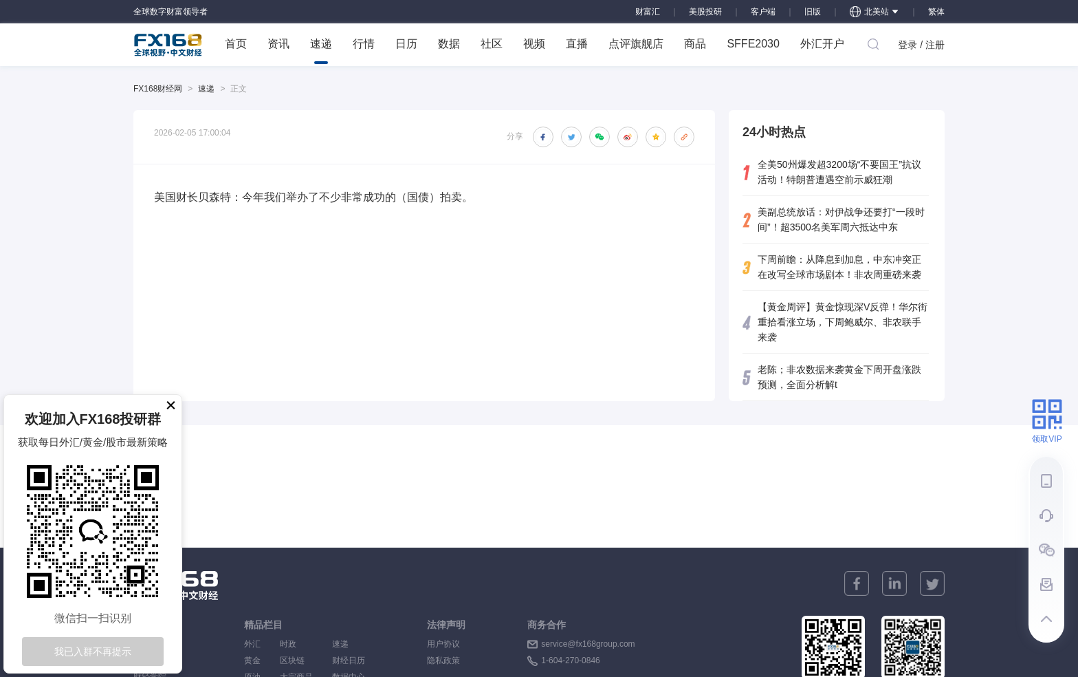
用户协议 (443, 644)
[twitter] (932, 583)
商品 (695, 44)
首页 (236, 44)
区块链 (296, 660)
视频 (534, 44)
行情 (364, 44)
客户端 (763, 12)
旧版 (812, 12)
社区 (492, 44)
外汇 (252, 644)
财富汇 (647, 12)
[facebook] (856, 583)
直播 (577, 44)
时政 (296, 644)
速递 (321, 51)
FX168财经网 (157, 89)
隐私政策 (443, 660)
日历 (406, 44)
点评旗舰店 (635, 44)
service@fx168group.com (588, 644)
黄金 (252, 660)
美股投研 (705, 12)
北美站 (874, 11)
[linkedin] (894, 583)
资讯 (278, 44)
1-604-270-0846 (570, 660)
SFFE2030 (753, 44)
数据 (449, 44)
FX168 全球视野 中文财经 (168, 44)
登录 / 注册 (921, 44)
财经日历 (348, 660)
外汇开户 (822, 44)
